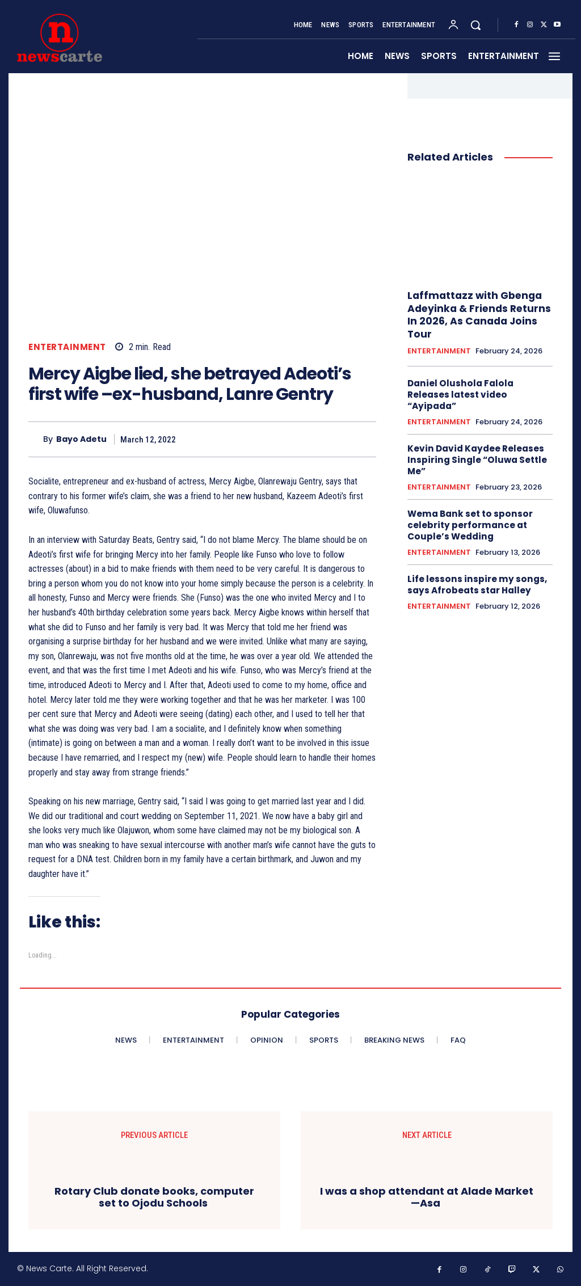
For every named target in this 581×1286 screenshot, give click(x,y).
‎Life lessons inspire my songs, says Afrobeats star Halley (474, 582)
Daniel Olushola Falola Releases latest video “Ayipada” (458, 393)
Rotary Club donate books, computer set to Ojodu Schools (154, 1197)
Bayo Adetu (81, 439)
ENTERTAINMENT (67, 347)
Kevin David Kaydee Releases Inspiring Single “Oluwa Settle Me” (475, 458)
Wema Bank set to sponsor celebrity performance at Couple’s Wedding (468, 522)
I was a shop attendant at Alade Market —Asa (426, 1197)
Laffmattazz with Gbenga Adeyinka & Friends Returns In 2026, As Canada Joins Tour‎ (477, 314)
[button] (475, 25)
